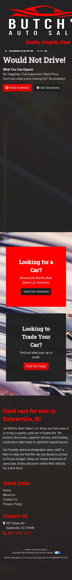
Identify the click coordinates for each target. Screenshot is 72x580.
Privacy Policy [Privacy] (12, 504)
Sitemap (30, 553)
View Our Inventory (36, 301)
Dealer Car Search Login (35, 550)
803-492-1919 (19, 533)
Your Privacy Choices (47, 553)
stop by (60, 463)
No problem (57, 79)
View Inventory (17, 88)
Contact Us (10, 499)
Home (7, 490)
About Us (9, 495)
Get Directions (48, 88)
